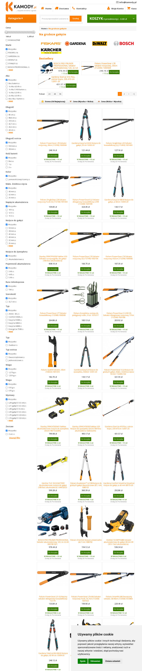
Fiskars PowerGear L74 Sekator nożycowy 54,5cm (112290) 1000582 (118, 257)
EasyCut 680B (15, 326)
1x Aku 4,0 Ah (15, 86)
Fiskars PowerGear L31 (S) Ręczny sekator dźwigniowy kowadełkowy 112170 (53, 598)
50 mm (12, 228)
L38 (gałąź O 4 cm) (17, 409)
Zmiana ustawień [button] (112, 661)
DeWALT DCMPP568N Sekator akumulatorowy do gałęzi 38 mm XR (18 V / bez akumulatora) (118, 542)
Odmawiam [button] (95, 661)
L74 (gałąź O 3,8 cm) (17, 418)
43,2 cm (12, 127)
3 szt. (12, 434)
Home (45, 8)
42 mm (12, 234)
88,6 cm (12, 117)
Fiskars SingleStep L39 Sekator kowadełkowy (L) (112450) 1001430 (118, 144)
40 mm (12, 191)
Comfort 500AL (15, 317)
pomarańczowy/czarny (19, 179)
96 (60, 94)
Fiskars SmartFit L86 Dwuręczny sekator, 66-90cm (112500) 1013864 (118, 597)
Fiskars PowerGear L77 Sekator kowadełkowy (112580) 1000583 (52, 314)
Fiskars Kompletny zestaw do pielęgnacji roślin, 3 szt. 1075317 (85, 314)
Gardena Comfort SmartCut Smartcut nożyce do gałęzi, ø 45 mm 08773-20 (118, 484)
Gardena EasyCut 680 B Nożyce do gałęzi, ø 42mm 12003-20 (118, 200)
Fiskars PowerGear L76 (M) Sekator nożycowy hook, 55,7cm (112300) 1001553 (86, 598)
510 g (12, 387)
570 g (12, 390)
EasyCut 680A (15, 323)
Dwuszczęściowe (16, 357)
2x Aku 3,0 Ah (15, 95)
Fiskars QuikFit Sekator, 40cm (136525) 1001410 (53, 370)
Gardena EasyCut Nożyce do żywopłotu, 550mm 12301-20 (86, 370)
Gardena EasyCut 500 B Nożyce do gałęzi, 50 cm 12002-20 (86, 144)
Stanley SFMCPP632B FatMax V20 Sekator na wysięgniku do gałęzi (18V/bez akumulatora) (53, 258)
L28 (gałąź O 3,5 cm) (17, 402)
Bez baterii (14, 83)
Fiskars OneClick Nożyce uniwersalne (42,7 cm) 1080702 (86, 541)
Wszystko (12, 49)
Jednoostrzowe (16, 360)
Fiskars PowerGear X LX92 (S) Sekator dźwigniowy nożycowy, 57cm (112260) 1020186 (118, 315)
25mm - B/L (14, 314)
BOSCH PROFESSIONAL (18, 67)
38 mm (12, 149)
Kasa (131, 8)
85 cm (12, 114)
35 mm (12, 197)
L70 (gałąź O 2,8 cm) (17, 415)
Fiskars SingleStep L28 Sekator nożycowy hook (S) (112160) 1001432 (53, 200)
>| (134, 94)
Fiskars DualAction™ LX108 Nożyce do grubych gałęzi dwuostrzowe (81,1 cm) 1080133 (86, 485)
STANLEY (13, 63)
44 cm (12, 130)
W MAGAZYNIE (14, 40)
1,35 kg (12, 375)
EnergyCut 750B (16, 329)
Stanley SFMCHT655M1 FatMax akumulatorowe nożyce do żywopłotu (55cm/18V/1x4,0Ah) (53, 428)
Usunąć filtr (14, 438)
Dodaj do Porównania (53, 161)
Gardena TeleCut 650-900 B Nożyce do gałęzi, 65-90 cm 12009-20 (53, 654)
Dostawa (61, 8)
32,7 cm (12, 301)
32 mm (12, 194)
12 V (11, 213)
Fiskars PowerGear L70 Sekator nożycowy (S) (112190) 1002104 (86, 257)
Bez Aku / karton (16, 98)
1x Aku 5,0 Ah (15, 92)
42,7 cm (12, 124)
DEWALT (12, 60)
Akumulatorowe (16, 259)
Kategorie (15, 18)
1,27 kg (12, 372)
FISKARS (13, 52)
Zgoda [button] (83, 661)
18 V (11, 209)
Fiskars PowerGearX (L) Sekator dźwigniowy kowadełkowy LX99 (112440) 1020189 (86, 201)
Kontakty (79, 8)
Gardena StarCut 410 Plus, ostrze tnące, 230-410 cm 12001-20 (63, 79)
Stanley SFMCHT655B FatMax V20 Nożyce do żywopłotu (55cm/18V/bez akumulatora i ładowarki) (85, 428)
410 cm (12, 121)
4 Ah (11, 274)
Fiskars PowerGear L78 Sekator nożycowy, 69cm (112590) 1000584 (106, 65)
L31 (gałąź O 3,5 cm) (17, 406)
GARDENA (13, 56)
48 (55, 94)
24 (49, 94)
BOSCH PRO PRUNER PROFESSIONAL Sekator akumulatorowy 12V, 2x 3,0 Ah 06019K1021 (66, 66)
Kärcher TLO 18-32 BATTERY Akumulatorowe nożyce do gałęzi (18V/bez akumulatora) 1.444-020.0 (52, 485)
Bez (11, 161)
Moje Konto (115, 8)
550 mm (13, 146)
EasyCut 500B (15, 320)
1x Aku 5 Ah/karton (17, 89)
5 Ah (11, 277)
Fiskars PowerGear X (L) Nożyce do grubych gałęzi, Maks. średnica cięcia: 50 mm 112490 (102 (118, 371)
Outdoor (13, 345)
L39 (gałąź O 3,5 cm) (17, 412)
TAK (11, 289)
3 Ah (11, 271)
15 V (11, 216)
